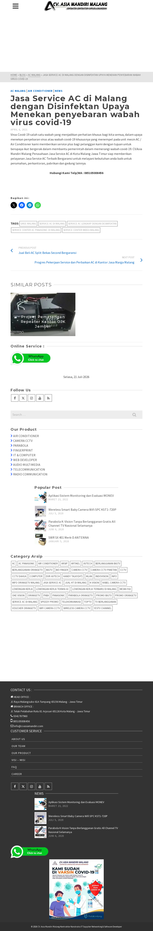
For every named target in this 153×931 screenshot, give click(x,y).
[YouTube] (40, 398)
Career (17, 774)
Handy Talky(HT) (73, 576)
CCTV (123, 570)
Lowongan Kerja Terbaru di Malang (94, 589)
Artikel (75, 563)
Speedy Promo (49, 602)
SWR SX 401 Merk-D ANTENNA (68, 537)
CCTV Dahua (19, 576)
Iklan (89, 576)
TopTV (88, 602)
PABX (46, 595)
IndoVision (102, 576)
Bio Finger (62, 570)
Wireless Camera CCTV (76, 608)
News (59, 91)
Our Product (21, 753)
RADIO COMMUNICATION (30, 474)
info (114, 576)
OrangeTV (34, 595)
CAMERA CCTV (23, 441)
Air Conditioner (40, 91)
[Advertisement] (76, 42)
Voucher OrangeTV (24, 608)
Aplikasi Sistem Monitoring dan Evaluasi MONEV (81, 496)
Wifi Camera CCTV (49, 608)
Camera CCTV (79, 570)
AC (13, 563)
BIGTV (49, 570)
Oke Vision (18, 595)
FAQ (14, 767)
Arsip (64, 563)
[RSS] (48, 398)
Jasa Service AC (52, 582)
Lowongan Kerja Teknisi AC (52, 589)
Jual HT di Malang (75, 582)
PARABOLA (20, 445)
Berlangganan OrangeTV (27, 570)
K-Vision (94, 582)
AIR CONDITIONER (26, 436)
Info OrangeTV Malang (26, 582)
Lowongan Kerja (22, 589)
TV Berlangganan (105, 602)
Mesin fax (125, 589)
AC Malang (18, 91)
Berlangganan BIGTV (108, 563)
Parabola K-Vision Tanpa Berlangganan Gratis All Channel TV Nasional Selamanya (81, 523)
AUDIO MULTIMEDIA (26, 465)
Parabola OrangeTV (80, 595)
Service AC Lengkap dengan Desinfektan (92, 223)
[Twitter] (23, 398)
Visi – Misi (18, 760)
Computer (36, 576)
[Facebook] (15, 398)
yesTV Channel (103, 608)
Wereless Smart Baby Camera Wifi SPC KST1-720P (82, 510)
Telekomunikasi (71, 602)
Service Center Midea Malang (81, 230)
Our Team (18, 746)
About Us (18, 739)
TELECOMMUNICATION (29, 469)
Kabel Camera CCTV (114, 582)
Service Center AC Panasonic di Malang (36, 230)
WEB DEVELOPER (25, 460)
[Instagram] (31, 398)
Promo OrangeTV (125, 595)
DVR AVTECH (53, 576)
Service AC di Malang (52, 223)
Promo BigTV (104, 595)
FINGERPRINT (23, 450)
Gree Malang (28, 223)
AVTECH (87, 563)
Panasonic (58, 595)
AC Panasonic (27, 563)
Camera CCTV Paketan (104, 570)
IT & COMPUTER (24, 455)
